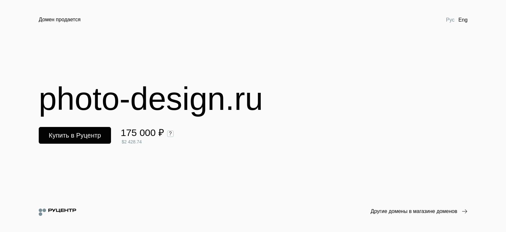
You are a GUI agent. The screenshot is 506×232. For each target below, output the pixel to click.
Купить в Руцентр (75, 135)
